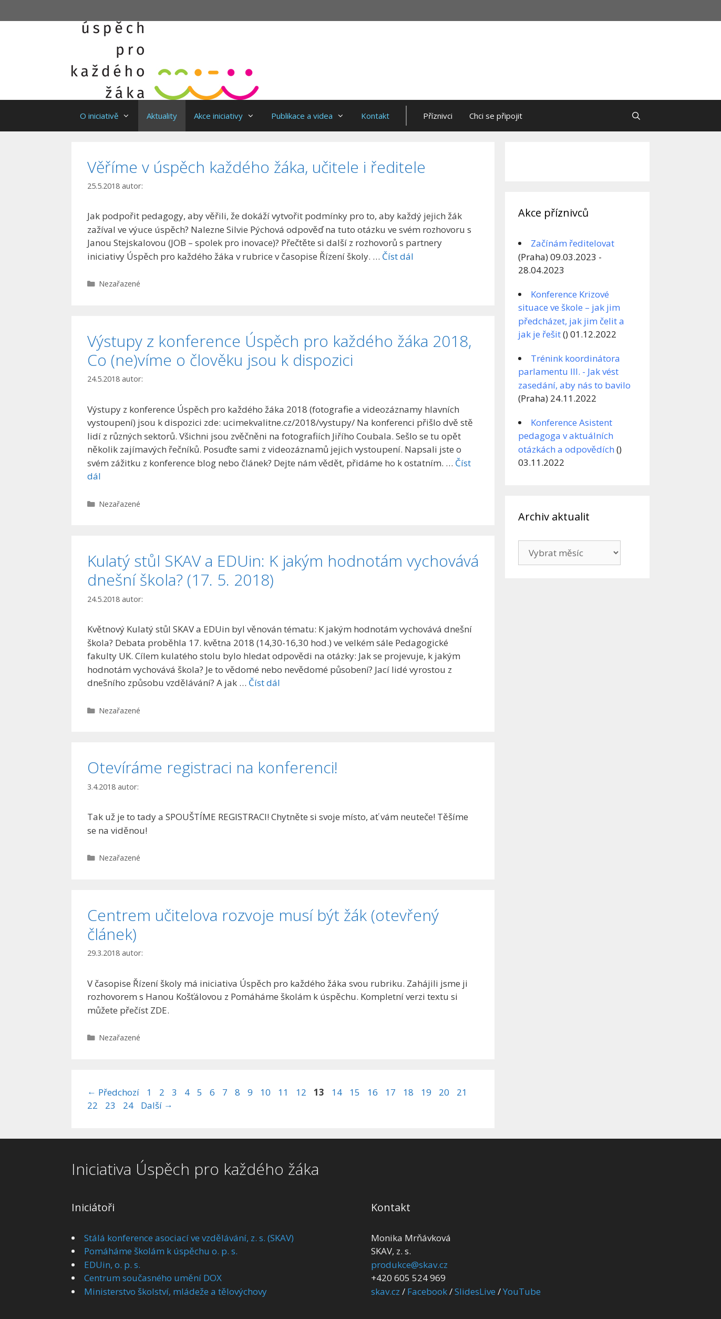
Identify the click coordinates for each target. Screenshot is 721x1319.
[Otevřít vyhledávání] (636, 115)
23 (111, 1105)
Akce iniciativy (228, 115)
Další (157, 1105)
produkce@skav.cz (409, 1265)
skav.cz (385, 1291)
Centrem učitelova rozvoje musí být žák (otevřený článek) (263, 924)
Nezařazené (119, 284)
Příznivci (437, 115)
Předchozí (113, 1092)
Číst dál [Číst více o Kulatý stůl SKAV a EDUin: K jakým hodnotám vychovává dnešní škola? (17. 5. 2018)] (264, 683)
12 (302, 1092)
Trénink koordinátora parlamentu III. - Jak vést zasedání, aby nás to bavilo (574, 371)
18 (409, 1092)
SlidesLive (475, 1291)
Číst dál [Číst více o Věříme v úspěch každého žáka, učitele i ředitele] (398, 256)
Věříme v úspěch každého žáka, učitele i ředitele (256, 167)
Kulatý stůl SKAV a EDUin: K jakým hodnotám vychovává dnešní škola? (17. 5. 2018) (283, 570)
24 (129, 1105)
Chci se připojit (495, 115)
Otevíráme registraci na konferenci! (212, 767)
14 (338, 1092)
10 (266, 1092)
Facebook (427, 1291)
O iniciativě (109, 115)
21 (463, 1092)
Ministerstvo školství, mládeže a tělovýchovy (175, 1291)
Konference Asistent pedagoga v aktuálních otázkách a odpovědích (566, 435)
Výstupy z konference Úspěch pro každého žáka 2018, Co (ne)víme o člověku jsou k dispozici (279, 350)
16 (373, 1092)
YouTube (522, 1291)
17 (391, 1092)
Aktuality (162, 115)
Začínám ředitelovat (572, 243)
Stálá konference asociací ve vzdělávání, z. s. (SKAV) (189, 1238)
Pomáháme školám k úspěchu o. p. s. (161, 1251)
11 (284, 1092)
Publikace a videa (312, 115)
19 (427, 1092)
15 (356, 1092)
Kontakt (375, 115)
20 (445, 1092)
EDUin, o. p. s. (112, 1265)
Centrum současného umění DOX (153, 1278)
